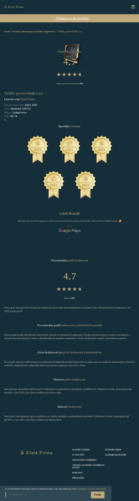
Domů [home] (7, 32)
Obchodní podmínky (84, 460)
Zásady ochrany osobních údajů (88, 466)
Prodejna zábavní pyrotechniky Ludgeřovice (33, 32)
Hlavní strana (81, 450)
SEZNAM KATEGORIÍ (115, 455)
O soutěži (78, 455)
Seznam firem (113, 450)
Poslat (97, 495)
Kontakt (77, 473)
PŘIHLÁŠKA (78, 478)
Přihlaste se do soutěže (69, 18)
